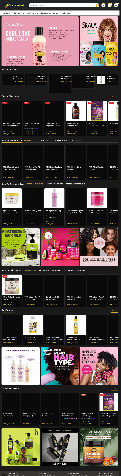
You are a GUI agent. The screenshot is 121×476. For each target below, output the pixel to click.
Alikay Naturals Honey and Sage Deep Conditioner (11, 297)
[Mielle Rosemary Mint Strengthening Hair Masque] (33, 196)
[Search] (64, 5)
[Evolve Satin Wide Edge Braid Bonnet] (54, 103)
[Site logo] (14, 5)
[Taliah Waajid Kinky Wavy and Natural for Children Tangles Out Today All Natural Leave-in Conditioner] (54, 323)
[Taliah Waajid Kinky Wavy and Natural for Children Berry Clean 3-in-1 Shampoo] (97, 323)
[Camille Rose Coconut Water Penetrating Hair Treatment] (31, 83)
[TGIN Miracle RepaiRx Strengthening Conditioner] (33, 274)
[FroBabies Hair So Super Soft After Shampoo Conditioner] (33, 323)
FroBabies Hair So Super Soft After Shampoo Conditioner (33, 337)
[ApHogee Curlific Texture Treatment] (12, 196)
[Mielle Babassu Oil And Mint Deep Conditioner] (7, 80)
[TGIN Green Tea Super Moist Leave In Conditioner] (54, 145)
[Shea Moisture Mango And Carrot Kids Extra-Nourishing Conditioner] (12, 323)
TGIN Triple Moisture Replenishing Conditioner (96, 151)
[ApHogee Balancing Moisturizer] (54, 196)
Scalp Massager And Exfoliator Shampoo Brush (68, 413)
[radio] (25, 112)
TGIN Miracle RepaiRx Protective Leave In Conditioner (11, 153)
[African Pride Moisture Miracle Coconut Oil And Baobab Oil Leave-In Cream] (12, 105)
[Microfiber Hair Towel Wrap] (33, 103)
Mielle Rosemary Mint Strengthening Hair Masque (33, 210)
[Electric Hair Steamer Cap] (11, 400)
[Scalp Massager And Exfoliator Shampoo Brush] (69, 400)
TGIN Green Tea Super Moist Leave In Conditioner (54, 153)
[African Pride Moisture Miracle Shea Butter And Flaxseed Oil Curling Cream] (55, 83)
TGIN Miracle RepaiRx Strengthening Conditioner (33, 281)
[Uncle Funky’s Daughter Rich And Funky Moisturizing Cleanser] (76, 111)
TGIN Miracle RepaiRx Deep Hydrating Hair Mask (75, 210)
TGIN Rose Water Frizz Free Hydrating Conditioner (33, 151)
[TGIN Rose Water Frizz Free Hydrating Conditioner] (33, 144)
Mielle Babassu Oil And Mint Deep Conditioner (96, 210)
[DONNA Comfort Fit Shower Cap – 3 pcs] (97, 111)
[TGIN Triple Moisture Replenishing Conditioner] (97, 144)
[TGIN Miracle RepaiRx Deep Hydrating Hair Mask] (76, 196)
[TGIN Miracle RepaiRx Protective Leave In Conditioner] (12, 145)
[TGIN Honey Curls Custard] (76, 143)
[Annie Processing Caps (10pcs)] (30, 400)
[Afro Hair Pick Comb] (50, 400)
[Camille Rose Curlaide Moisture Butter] (78, 81)
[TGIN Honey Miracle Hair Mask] (76, 282)
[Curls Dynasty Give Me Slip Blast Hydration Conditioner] (54, 282)
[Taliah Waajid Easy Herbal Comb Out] (76, 323)
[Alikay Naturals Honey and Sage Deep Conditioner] (12, 282)
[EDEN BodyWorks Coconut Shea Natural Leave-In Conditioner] (101, 80)
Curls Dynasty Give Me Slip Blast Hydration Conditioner (54, 297)
